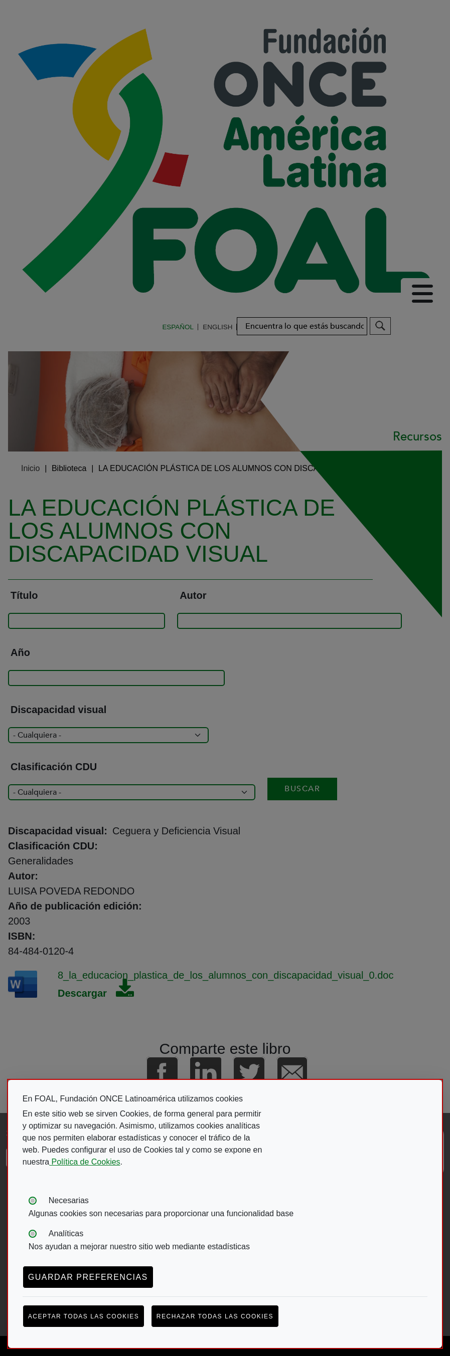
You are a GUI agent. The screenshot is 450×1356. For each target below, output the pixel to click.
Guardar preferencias (88, 1277)
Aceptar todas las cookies (83, 1316)
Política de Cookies (84, 1162)
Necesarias (69, 1200)
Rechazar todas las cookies (215, 1316)
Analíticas (66, 1233)
